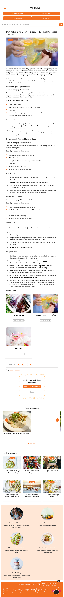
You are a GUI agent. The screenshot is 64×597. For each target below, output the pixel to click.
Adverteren (23, 593)
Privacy (14, 589)
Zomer (17, 370)
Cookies (33, 589)
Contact (29, 591)
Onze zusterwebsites (33, 593)
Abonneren (15, 593)
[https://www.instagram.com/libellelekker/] (39, 584)
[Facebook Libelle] (36, 584)
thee (11, 370)
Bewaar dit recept (19, 320)
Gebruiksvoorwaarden (23, 589)
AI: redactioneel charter (18, 591)
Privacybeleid (32, 392)
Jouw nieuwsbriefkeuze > (32, 386)
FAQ (34, 591)
